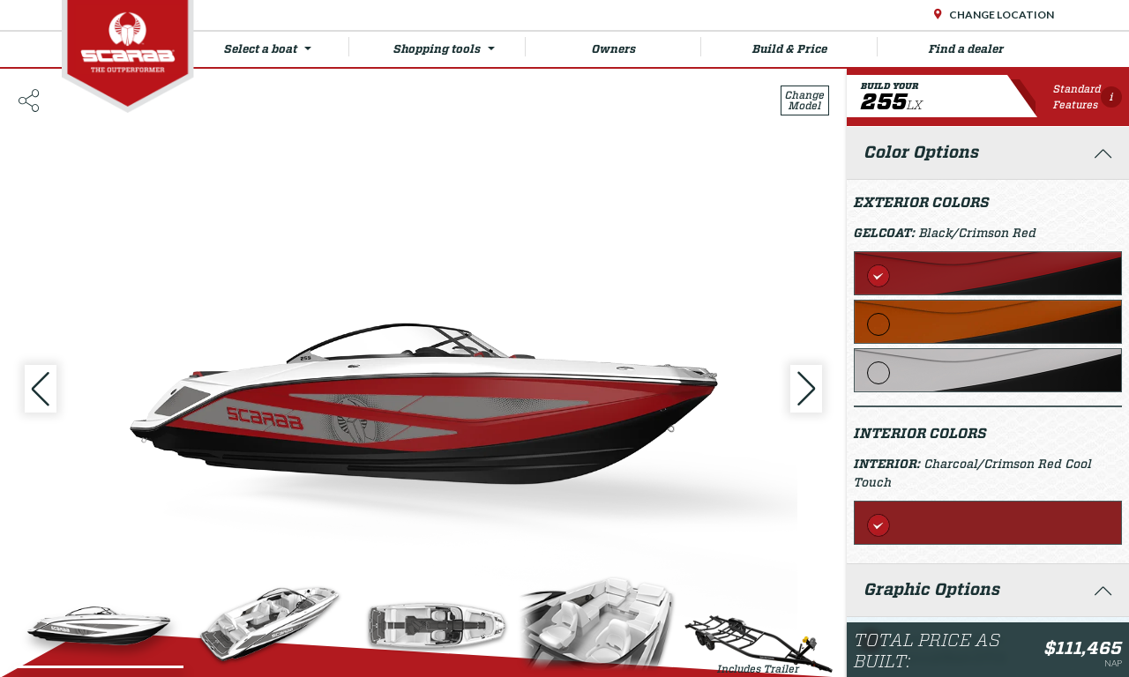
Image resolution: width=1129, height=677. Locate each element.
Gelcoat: (886, 233)
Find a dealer (966, 49)
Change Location (1000, 14)
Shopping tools (459, 46)
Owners (647, 46)
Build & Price (815, 46)
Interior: (889, 464)
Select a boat (286, 46)
